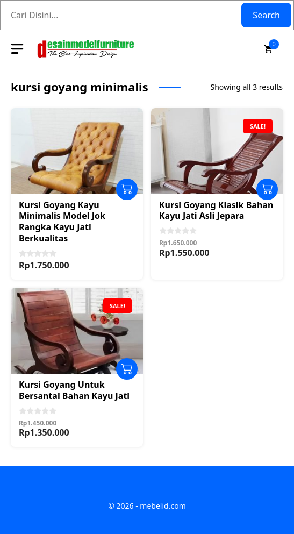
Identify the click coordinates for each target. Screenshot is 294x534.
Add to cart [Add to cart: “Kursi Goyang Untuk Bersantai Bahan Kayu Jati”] (127, 369)
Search (266, 15)
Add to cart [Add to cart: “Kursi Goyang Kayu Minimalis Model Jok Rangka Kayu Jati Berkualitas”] (127, 189)
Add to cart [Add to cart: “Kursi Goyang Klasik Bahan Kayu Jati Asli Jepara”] (267, 189)
